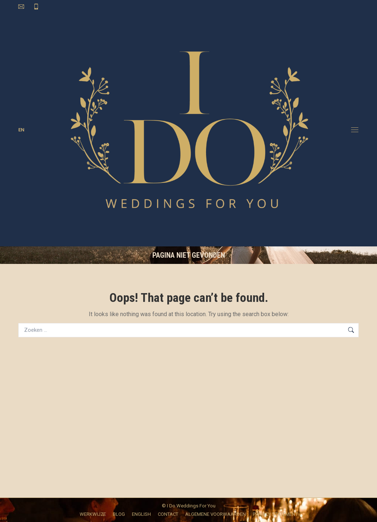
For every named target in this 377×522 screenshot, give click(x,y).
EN (21, 130)
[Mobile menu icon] (355, 130)
